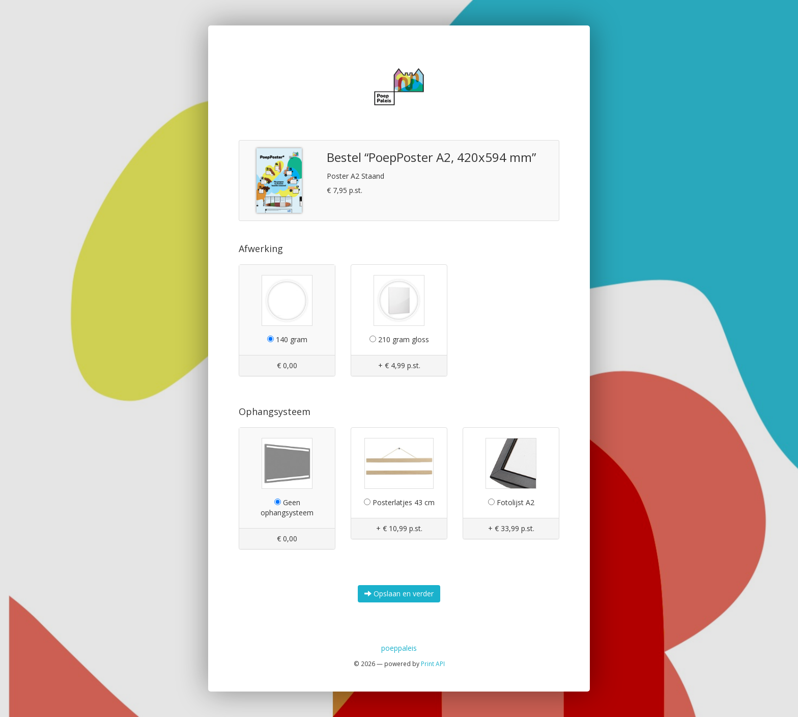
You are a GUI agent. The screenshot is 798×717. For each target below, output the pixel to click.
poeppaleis (399, 648)
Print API (433, 663)
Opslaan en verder (399, 593)
